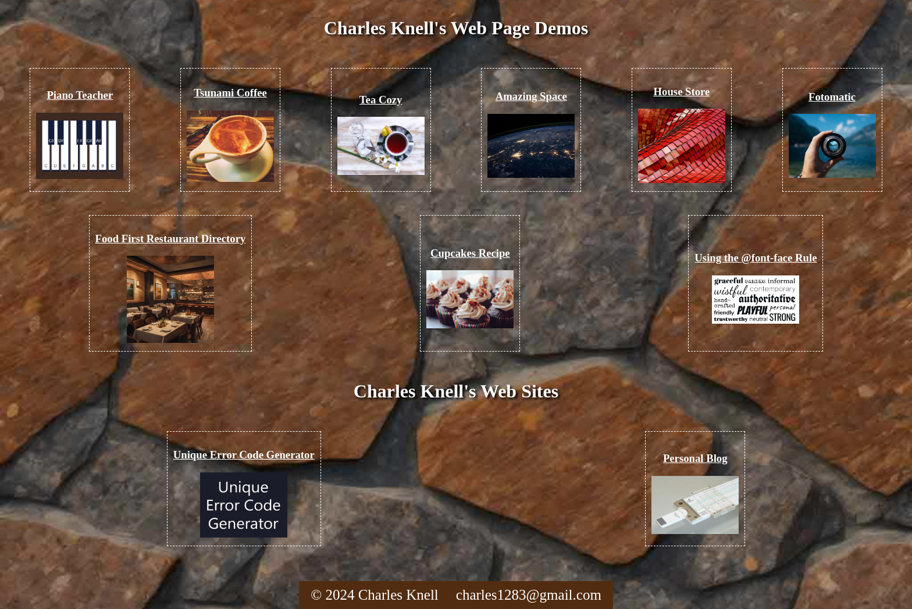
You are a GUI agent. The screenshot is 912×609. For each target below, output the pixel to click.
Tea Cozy (380, 100)
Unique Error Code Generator (244, 455)
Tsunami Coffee (230, 93)
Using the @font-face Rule (755, 258)
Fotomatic (832, 97)
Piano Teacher (80, 95)
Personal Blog (695, 458)
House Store (682, 91)
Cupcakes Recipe (470, 253)
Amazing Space (531, 96)
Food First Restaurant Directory (170, 238)
